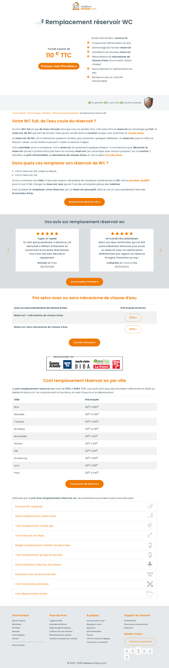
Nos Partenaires (94, 631)
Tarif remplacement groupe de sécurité (38, 555)
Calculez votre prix (84, 342)
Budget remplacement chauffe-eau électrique (42, 545)
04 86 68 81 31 (130, 620)
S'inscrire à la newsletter (140, 641)
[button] (8, 250)
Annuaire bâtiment (58, 624)
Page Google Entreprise (60, 628)
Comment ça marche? (97, 642)
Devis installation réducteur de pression (38, 564)
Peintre (15, 638)
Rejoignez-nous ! (94, 624)
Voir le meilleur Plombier (85, 281)
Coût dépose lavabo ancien (31, 593)
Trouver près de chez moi (84, 483)
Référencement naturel (60, 635)
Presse (90, 635)
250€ (133, 329)
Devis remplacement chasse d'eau (35, 516)
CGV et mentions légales (98, 638)
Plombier (16, 628)
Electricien (16, 624)
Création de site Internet (61, 631)
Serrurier (16, 631)
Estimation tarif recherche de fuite (35, 574)
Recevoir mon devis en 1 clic (84, 201)
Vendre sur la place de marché (63, 638)
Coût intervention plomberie (32, 584)
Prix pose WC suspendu (28, 506)
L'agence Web (55, 620)
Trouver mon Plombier (59, 66)
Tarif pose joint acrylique (29, 535)
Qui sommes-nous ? (96, 620)
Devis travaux (18, 645)
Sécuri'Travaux (18, 620)
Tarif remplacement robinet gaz (34, 526)
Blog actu (91, 628)
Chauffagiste (18, 635)
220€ (133, 317)
